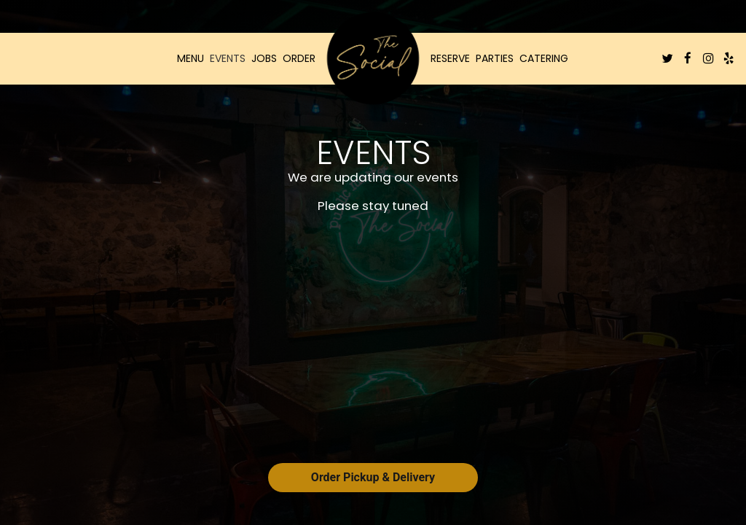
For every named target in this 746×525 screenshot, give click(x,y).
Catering (543, 58)
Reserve (450, 58)
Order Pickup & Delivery (373, 477)
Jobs (264, 58)
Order (299, 58)
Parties (495, 58)
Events (228, 58)
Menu (190, 58)
